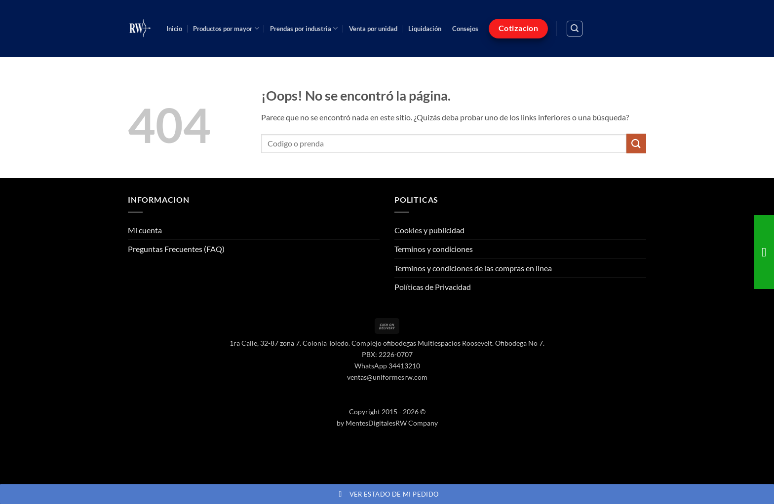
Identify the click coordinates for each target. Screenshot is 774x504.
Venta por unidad (373, 29)
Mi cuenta (145, 230)
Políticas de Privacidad (432, 286)
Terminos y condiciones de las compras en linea (473, 268)
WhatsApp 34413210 (387, 365)
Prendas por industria (304, 28)
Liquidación (424, 29)
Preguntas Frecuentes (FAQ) (176, 248)
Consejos (465, 29)
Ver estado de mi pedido (387, 494)
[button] (574, 28)
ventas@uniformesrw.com (387, 377)
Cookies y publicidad (429, 230)
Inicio (174, 29)
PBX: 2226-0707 (387, 354)
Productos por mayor (226, 28)
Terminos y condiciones (433, 248)
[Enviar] (636, 143)
